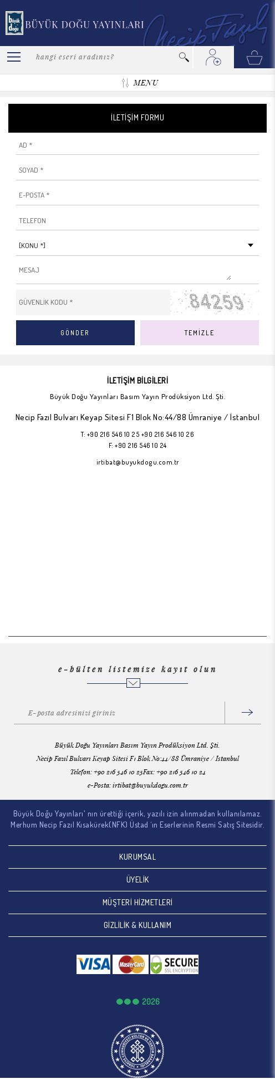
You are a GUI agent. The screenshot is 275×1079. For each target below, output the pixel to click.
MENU (146, 82)
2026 (151, 1001)
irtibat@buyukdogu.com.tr (137, 462)
